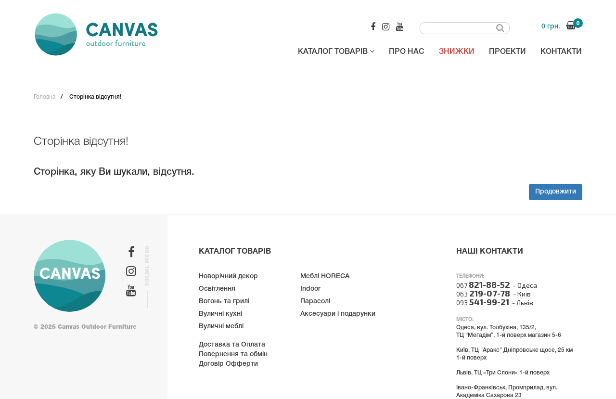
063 (483, 294)
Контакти (561, 52)
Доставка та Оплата (232, 345)
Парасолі (315, 301)
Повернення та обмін (233, 354)
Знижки (457, 52)
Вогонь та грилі (224, 301)
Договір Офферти (228, 364)
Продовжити (555, 192)
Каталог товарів (336, 51)
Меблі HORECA (324, 276)
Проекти (507, 52)
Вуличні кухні (220, 314)
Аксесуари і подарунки (337, 314)
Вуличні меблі (221, 326)
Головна (44, 97)
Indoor (310, 289)
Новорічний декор (228, 276)
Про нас (406, 52)
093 (482, 302)
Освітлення (217, 289)
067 (483, 285)
